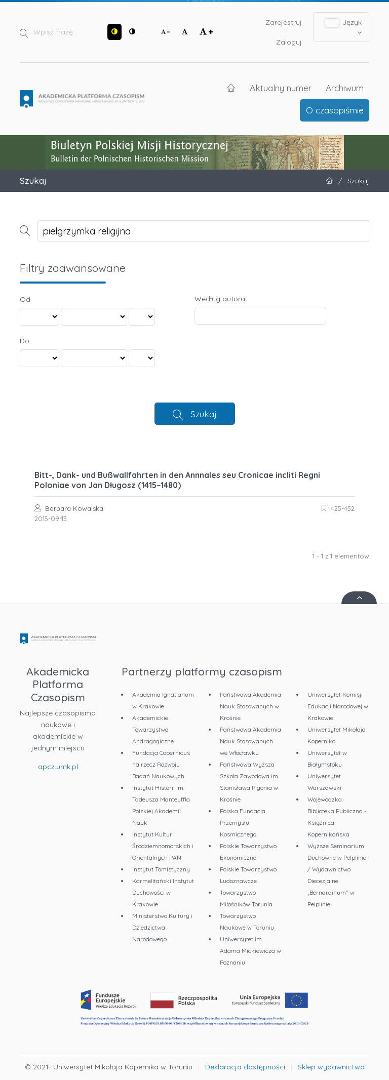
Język (343, 27)
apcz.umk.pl (58, 766)
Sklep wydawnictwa (331, 1066)
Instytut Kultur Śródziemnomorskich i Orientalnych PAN (162, 845)
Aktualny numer (281, 87)
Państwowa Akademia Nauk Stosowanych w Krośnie (250, 706)
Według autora (219, 298)
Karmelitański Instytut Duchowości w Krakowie (163, 892)
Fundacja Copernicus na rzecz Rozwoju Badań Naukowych (161, 764)
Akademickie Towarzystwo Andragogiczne (153, 729)
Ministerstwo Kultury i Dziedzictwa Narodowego (162, 927)
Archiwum (345, 87)
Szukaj (203, 413)
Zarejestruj (283, 22)
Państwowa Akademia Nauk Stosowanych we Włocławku (250, 741)
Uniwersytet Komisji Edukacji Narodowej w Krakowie (337, 706)
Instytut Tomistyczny (161, 869)
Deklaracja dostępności (245, 1066)
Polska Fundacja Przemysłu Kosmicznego (242, 822)
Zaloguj (289, 42)
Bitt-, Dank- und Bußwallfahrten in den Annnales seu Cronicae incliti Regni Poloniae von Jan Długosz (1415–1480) (177, 480)
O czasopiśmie (335, 109)
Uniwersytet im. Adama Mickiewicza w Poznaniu (250, 950)
